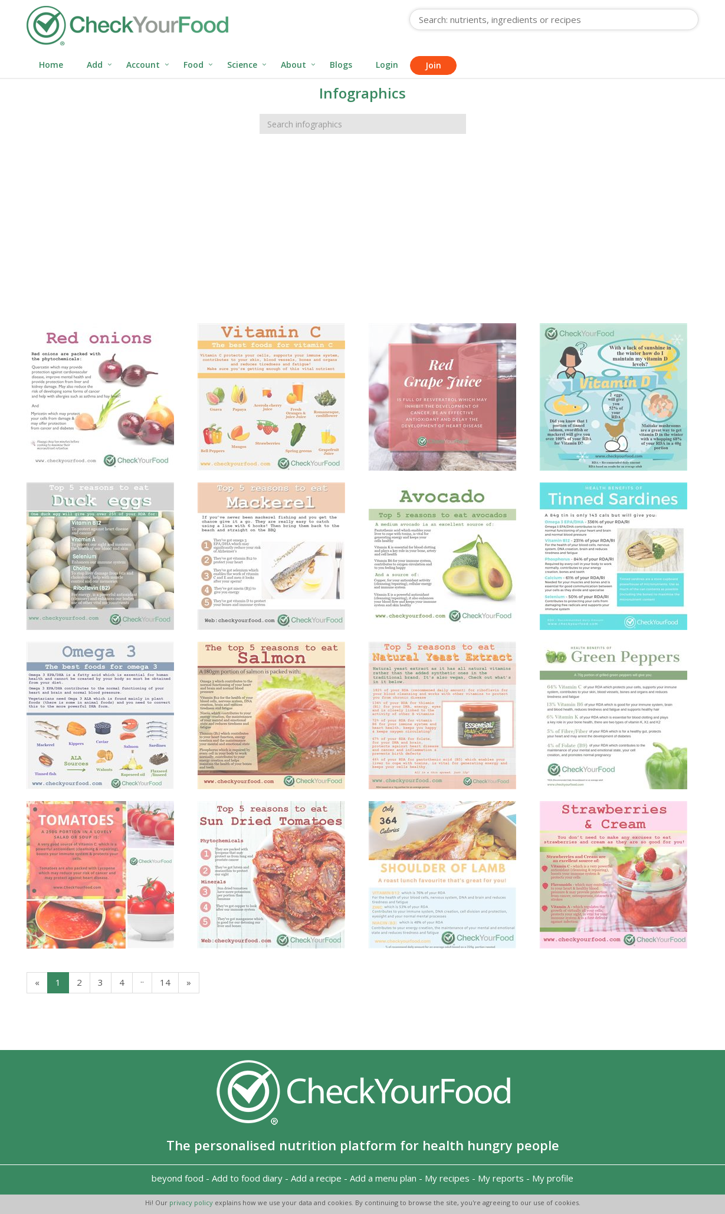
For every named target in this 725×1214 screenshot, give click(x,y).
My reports (501, 1178)
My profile (552, 1178)
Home (51, 64)
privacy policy (192, 1202)
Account (143, 64)
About (293, 64)
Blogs (341, 64)
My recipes (447, 1178)
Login (387, 64)
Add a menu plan (383, 1178)
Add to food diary (247, 1178)
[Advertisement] (363, 234)
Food (193, 64)
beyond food (178, 1178)
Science (242, 64)
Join (433, 65)
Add (95, 64)
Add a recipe (316, 1178)
